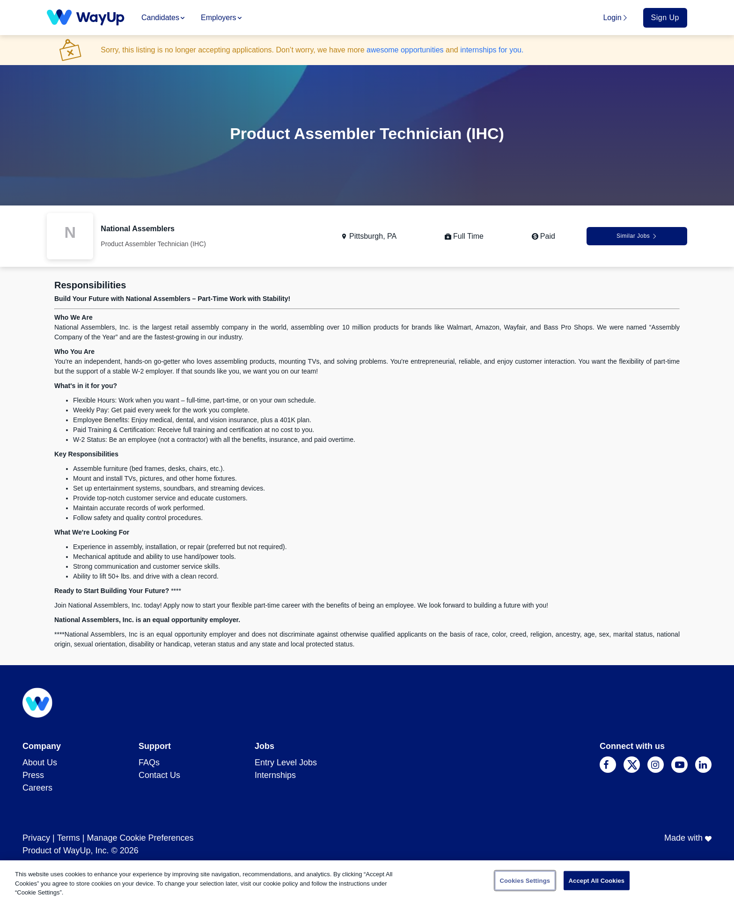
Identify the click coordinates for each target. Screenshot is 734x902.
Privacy (36, 838)
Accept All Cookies (597, 880)
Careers (37, 787)
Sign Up (665, 18)
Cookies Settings (525, 880)
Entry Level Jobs (286, 762)
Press (33, 775)
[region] (367, 881)
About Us (39, 762)
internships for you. (491, 50)
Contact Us (159, 775)
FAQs (149, 762)
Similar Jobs (637, 236)
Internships (275, 775)
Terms (68, 838)
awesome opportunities (405, 50)
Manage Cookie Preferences (140, 838)
